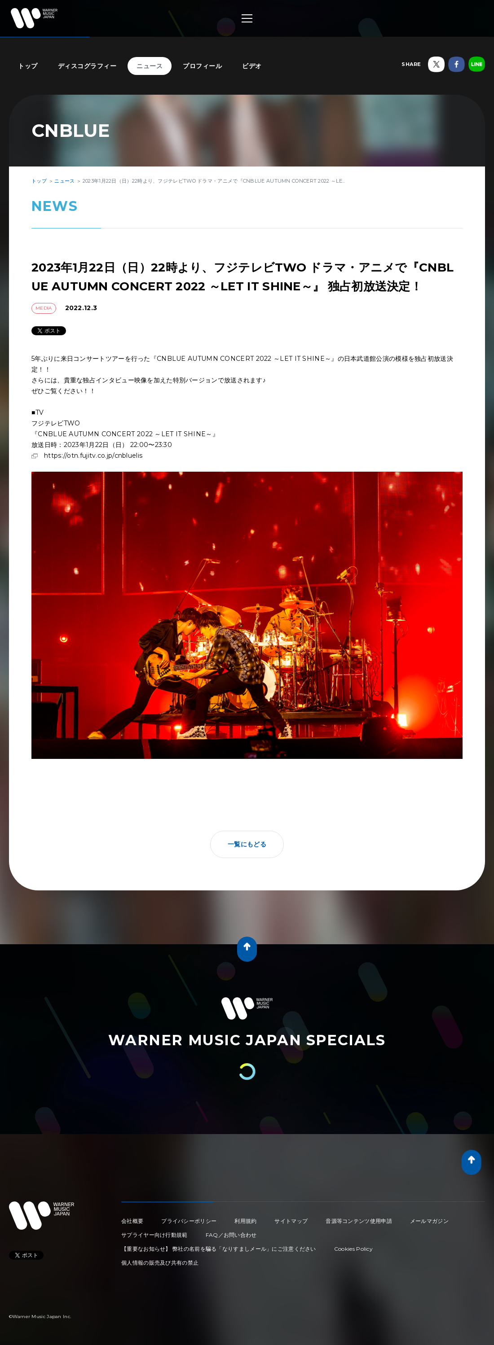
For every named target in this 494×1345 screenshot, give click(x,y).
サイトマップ (291, 1221)
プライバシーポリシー (188, 1221)
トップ (28, 66)
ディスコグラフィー (87, 66)
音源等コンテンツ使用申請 (359, 1221)
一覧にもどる (247, 844)
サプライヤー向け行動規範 (154, 1234)
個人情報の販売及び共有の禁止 (159, 1262)
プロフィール (202, 66)
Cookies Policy (353, 1248)
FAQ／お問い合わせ (231, 1234)
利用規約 (245, 1221)
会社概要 (132, 1221)
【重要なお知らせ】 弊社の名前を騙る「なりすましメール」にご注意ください (218, 1248)
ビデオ (252, 66)
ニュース (150, 66)
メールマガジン (429, 1221)
